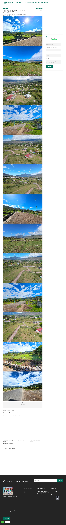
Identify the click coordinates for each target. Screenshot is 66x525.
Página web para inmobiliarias (37, 522)
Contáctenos (40, 2)
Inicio (17, 2)
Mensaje (47, 58)
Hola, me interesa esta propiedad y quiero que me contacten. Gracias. (53, 62)
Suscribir (60, 480)
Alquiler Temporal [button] (30, 2)
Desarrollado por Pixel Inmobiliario (57, 522)
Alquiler (24, 2)
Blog (36, 2)
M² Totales (22, 405)
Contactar (54, 39)
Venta (25, 492)
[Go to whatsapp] (2, 522)
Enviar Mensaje (49, 66)
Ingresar (46, 2)
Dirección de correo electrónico (51, 47)
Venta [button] (20, 2)
